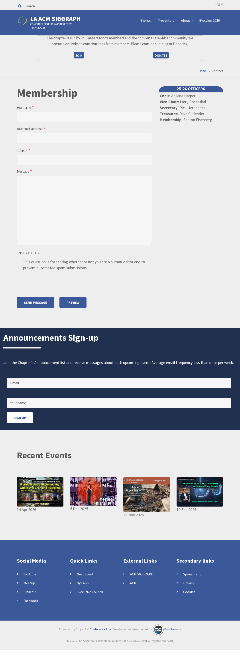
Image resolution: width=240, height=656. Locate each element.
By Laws (83, 583)
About (187, 22)
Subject (22, 150)
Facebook (31, 600)
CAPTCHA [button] (31, 252)
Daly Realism (172, 629)
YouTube (30, 574)
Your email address (29, 129)
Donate (161, 55)
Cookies (189, 592)
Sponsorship (192, 574)
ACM (133, 583)
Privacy (188, 583)
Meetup (29, 583)
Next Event (85, 574)
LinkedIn (30, 592)
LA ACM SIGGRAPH (55, 19)
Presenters (165, 20)
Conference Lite (100, 629)
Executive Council (90, 592)
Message (23, 171)
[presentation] (56, 279)
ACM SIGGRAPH (141, 574)
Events (145, 20)
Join (79, 55)
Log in (219, 4)
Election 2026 (209, 20)
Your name (24, 107)
